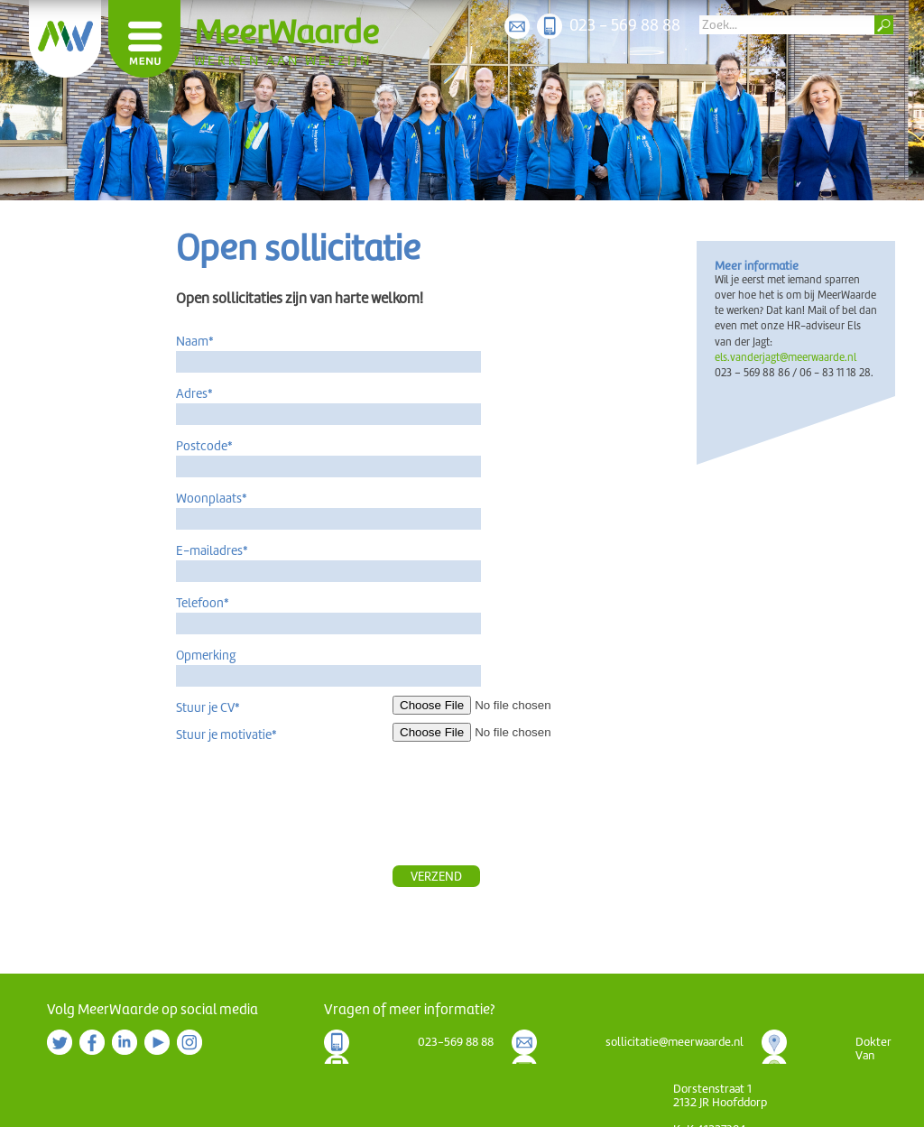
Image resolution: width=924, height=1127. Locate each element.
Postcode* (204, 446)
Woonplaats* (211, 498)
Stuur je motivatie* (226, 734)
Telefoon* (202, 603)
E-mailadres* (212, 550)
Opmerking (206, 655)
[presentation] (530, 812)
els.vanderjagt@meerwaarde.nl (785, 357)
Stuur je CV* (208, 707)
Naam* (195, 341)
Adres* (194, 393)
